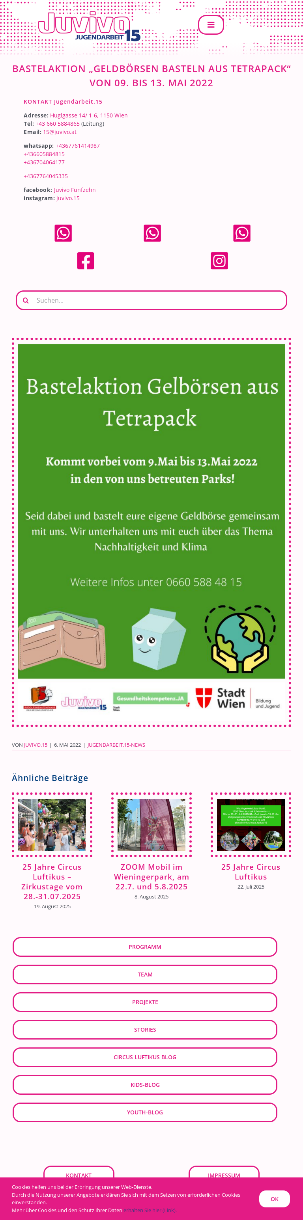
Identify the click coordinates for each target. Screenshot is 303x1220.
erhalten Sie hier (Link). (150, 1210)
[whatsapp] (63, 226)
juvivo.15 (68, 198)
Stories (145, 1029)
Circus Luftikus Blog (145, 1057)
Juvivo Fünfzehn (75, 189)
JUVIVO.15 (35, 744)
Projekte (145, 1002)
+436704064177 (44, 162)
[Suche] (26, 300)
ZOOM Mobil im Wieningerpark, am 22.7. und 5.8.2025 (151, 876)
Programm (145, 946)
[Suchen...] (151, 300)
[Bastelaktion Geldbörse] (151, 532)
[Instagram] (219, 253)
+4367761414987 (78, 145)
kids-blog (145, 1084)
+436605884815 (44, 154)
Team (145, 974)
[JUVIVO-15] (87, 10)
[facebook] (85, 253)
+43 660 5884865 (58, 123)
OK (275, 1199)
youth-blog (145, 1112)
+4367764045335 (46, 176)
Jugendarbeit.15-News (116, 744)
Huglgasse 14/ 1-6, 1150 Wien (89, 115)
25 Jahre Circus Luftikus (251, 871)
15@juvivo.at (60, 132)
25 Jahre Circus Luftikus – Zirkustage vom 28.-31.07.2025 (52, 881)
